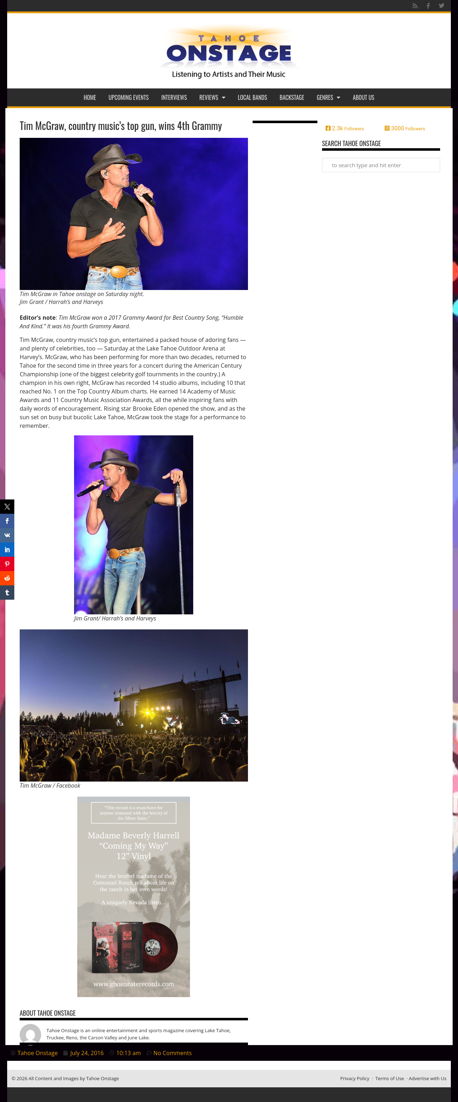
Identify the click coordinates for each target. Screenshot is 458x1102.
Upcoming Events (129, 97)
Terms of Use (389, 1078)
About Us (363, 97)
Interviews (174, 97)
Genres (328, 97)
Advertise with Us (428, 1078)
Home (90, 97)
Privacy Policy (354, 1078)
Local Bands (252, 97)
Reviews (212, 97)
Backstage (292, 97)
